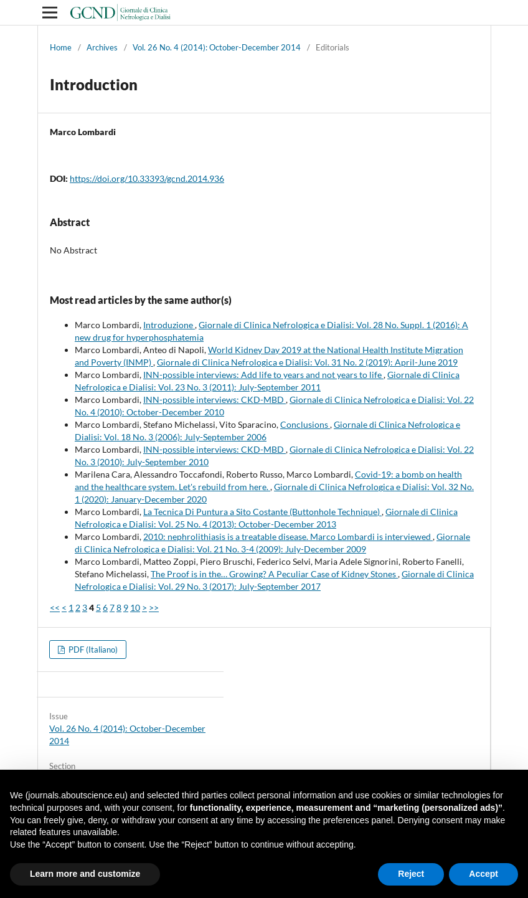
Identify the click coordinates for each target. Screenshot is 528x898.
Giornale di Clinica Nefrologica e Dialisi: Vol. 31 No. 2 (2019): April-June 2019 (307, 362)
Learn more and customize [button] (85, 874)
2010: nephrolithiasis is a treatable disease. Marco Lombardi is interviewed (288, 536)
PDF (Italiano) (92, 650)
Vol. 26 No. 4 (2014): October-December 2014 (217, 47)
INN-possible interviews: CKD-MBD (214, 399)
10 (135, 607)
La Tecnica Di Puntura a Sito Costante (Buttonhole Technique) (262, 511)
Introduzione (169, 324)
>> (154, 607)
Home (61, 47)
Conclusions (305, 424)
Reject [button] (411, 874)
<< (55, 607)
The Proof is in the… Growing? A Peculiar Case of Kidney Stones (274, 574)
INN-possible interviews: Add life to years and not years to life (263, 374)
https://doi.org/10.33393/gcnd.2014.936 (147, 178)
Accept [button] (483, 874)
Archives (102, 47)
